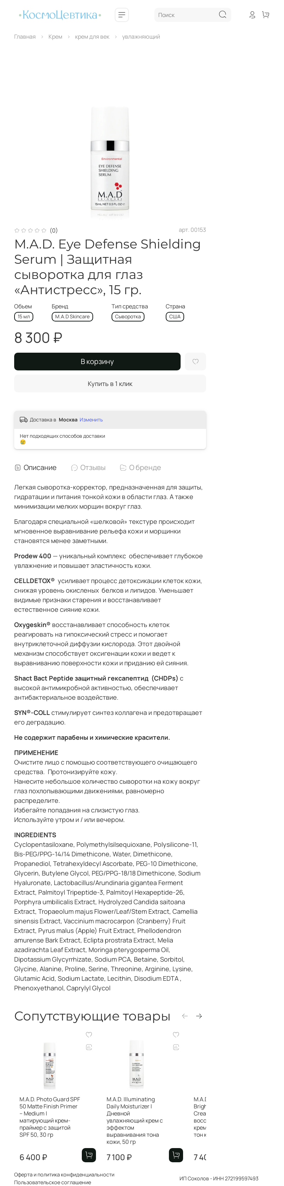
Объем (23, 306)
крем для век (92, 36)
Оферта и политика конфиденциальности (64, 1174)
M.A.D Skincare (72, 316)
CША (175, 316)
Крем (55, 36)
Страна (175, 306)
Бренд (60, 306)
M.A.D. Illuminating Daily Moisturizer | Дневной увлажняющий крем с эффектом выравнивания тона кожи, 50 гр (149, 1127)
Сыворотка (128, 316)
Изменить (91, 419)
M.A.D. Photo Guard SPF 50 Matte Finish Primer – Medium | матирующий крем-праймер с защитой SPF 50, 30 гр (48, 1127)
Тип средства (130, 306)
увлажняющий (141, 36)
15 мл (24, 316)
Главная (25, 36)
